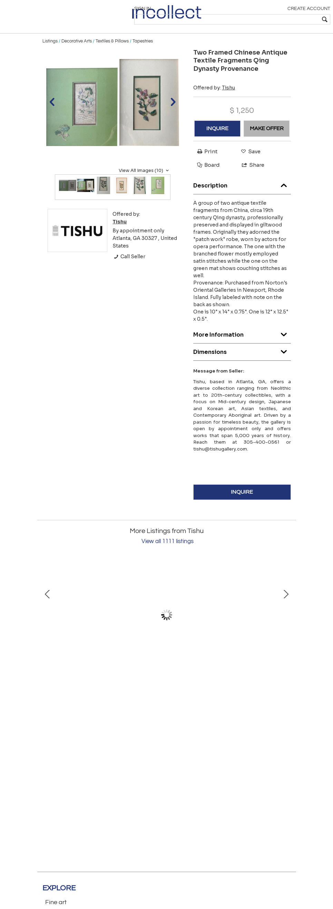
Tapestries (143, 52)
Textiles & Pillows (112, 52)
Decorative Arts (76, 52)
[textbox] (279, 19)
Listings (50, 52)
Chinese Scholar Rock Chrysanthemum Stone (111, 677)
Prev (47, 627)
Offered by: (214, 99)
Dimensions (242, 361)
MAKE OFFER (267, 140)
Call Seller (128, 268)
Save (249, 162)
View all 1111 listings (167, 553)
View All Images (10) (144, 182)
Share (250, 176)
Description (242, 195)
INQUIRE (217, 140)
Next (285, 627)
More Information (242, 344)
